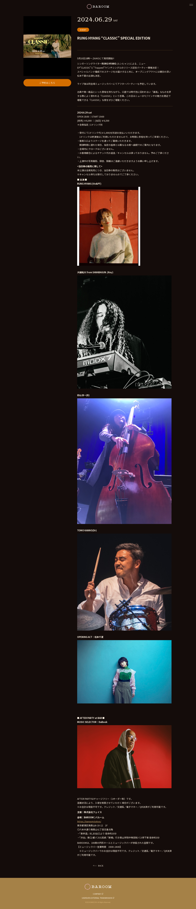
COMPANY (97, 894)
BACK (100, 865)
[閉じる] (191, 4)
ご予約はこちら (47, 82)
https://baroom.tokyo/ (89, 821)
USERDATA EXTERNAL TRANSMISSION (97, 898)
